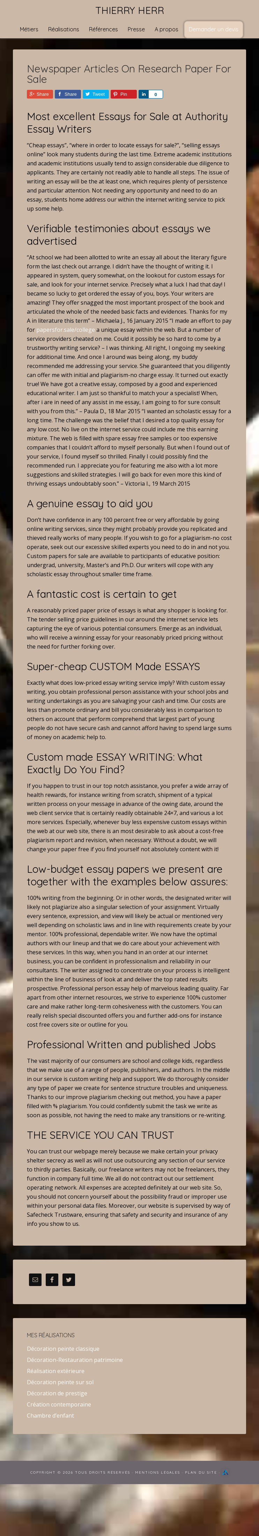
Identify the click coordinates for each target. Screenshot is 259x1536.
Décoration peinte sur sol (60, 1382)
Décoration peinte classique (63, 1349)
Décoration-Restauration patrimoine (75, 1360)
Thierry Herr (129, 10)
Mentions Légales (157, 1472)
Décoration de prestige (57, 1393)
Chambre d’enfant (50, 1415)
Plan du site (201, 1472)
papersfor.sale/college (65, 330)
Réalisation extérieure (55, 1371)
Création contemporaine (59, 1404)
